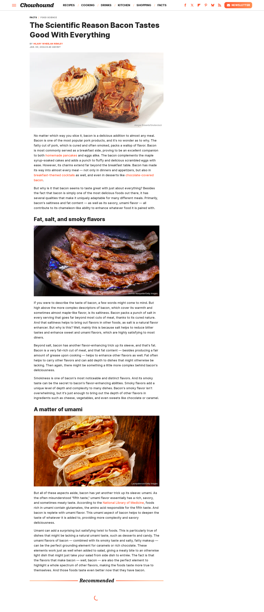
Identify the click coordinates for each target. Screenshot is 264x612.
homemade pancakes (61, 155)
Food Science (48, 17)
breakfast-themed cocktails (54, 175)
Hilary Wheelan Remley (48, 43)
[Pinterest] (206, 6)
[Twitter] (192, 6)
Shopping (144, 5)
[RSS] (220, 6)
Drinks (106, 5)
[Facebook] (185, 6)
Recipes (69, 5)
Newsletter (238, 5)
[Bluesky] (213, 6)
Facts (162, 5)
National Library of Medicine (123, 502)
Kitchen (124, 5)
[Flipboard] (199, 6)
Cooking (88, 5)
